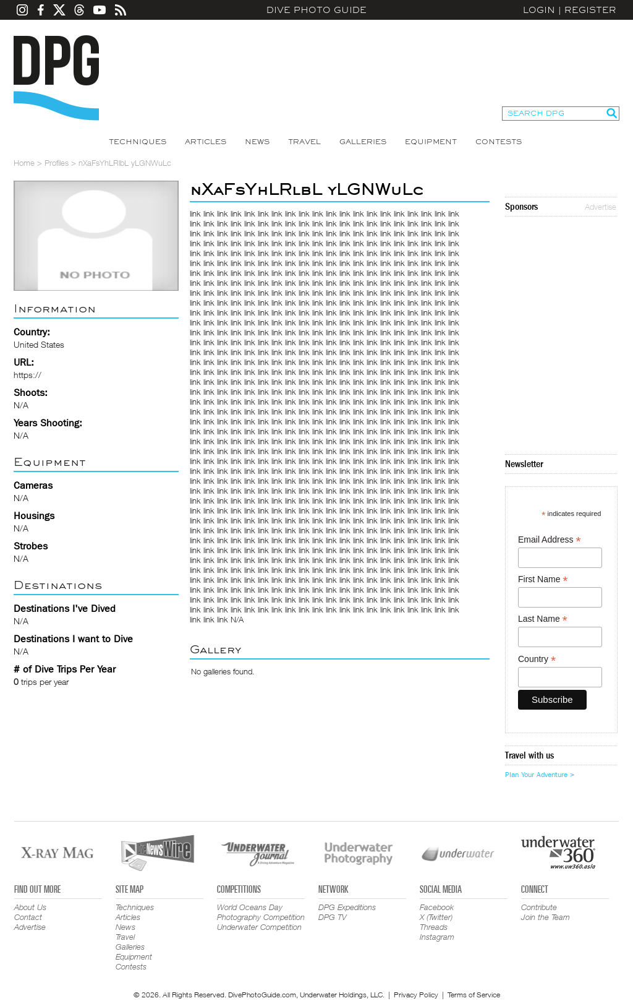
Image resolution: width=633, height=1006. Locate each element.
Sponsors (521, 206)
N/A (237, 619)
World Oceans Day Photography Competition (261, 912)
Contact (28, 917)
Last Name (542, 619)
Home (24, 163)
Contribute (539, 907)
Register (590, 10)
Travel (304, 141)
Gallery (215, 649)
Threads (434, 927)
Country (537, 659)
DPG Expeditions (347, 907)
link (195, 213)
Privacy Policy (416, 994)
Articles (205, 141)
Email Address (549, 540)
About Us (30, 907)
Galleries (362, 141)
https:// (27, 374)
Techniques (137, 141)
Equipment (431, 141)
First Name (543, 579)
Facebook (437, 907)
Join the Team (545, 917)
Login (539, 10)
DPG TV (332, 917)
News (257, 141)
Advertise (600, 207)
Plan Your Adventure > (539, 774)
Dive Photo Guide (316, 10)
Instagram (437, 937)
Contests (498, 141)
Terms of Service (474, 994)
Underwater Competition (259, 927)
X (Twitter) (436, 917)
